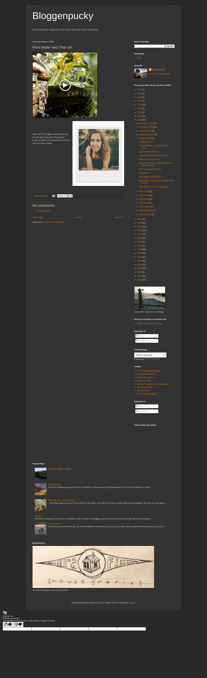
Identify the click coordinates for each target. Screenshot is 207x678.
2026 (139, 89)
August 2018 (145, 138)
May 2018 (144, 199)
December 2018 (147, 123)
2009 (139, 249)
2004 (139, 268)
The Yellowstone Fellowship (148, 371)
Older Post (119, 217)
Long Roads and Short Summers (153, 155)
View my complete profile (159, 74)
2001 (139, 280)
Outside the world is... (146, 377)
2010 (139, 246)
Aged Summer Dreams (149, 152)
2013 (139, 234)
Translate (152, 359)
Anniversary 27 (145, 142)
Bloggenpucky (62, 15)
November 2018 (147, 127)
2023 (139, 101)
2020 (139, 112)
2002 (139, 276)
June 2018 (144, 195)
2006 (139, 261)
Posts (139, 336)
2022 (139, 105)
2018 (139, 120)
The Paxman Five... (145, 387)
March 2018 (145, 207)
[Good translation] (8, 624)
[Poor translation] (18, 624)
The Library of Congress (147, 394)
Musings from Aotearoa (147, 374)
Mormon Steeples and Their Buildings (153, 384)
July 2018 (144, 191)
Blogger (132, 603)
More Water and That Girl (150, 177)
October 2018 (146, 131)
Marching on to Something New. (62, 500)
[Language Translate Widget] (150, 354)
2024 (139, 97)
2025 (139, 93)
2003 (139, 272)
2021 (139, 108)
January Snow (54, 524)
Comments (142, 341)
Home (79, 217)
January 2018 (146, 214)
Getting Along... (54, 484)
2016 (139, 223)
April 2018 (144, 203)
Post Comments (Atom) (54, 222)
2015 (139, 227)
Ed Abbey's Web (144, 381)
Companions (144, 173)
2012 (139, 238)
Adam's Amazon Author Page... (150, 323)
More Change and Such (149, 159)
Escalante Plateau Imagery (59, 469)
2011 (139, 242)
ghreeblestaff (158, 69)
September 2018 (147, 135)
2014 (139, 230)
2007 (139, 257)
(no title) (38, 516)
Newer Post (38, 217)
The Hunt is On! (143, 390)
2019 (139, 116)
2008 (139, 253)
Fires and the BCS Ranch (150, 169)
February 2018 (146, 210)
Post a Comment (43, 211)
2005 (139, 265)
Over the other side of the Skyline (153, 187)
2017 (139, 219)
